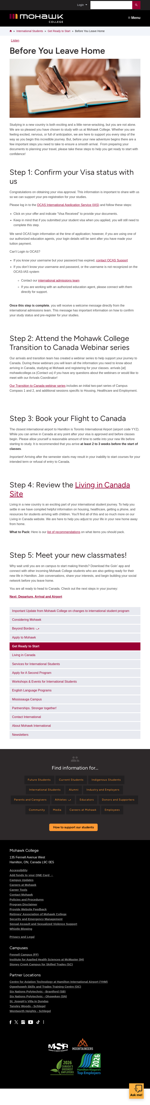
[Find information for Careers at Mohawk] (120, 814)
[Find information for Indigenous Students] (110, 781)
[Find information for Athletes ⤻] (84, 803)
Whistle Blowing (21, 945)
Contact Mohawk (21, 910)
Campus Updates (22, 896)
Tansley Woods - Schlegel (28, 1022)
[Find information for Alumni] (73, 792)
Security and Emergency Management (36, 935)
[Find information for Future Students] (35, 781)
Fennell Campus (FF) (24, 970)
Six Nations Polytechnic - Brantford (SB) (38, 1007)
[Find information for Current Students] (70, 781)
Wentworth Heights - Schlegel (30, 1027)
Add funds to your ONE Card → (31, 891)
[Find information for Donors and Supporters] (31, 814)
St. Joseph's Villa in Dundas (29, 1017)
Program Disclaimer (23, 920)
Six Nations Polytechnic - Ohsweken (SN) (38, 1012)
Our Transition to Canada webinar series (37, 385)
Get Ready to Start (59, 31)
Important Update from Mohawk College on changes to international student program (70, 611)
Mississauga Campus (27, 699)
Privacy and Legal (22, 953)
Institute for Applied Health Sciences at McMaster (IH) (47, 975)
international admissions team (58, 280)
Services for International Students (36, 664)
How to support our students (73, 843)
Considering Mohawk (26, 619)
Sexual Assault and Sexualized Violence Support (43, 940)
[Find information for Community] (68, 814)
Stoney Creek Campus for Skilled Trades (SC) (41, 980)
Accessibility (19, 886)
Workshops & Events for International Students (44, 681)
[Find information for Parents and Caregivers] (48, 803)
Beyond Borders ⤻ (25, 628)
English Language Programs (32, 690)
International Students (29, 31)
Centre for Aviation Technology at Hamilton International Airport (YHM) (59, 998)
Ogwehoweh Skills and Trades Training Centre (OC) (45, 1002)
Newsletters (20, 734)
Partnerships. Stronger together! (34, 708)
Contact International (26, 717)
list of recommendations (63, 532)
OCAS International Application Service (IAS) (68, 205)
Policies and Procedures (27, 915)
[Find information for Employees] (74, 826)
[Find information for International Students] (41, 792)
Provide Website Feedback (28, 925)
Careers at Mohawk (23, 901)
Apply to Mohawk (24, 637)
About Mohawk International (31, 725)
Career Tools (18, 906)
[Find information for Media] (91, 814)
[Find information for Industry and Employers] (107, 792)
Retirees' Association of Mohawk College (38, 930)
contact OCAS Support (112, 260)
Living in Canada (23, 655)
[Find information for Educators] (111, 803)
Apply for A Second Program (31, 672)
